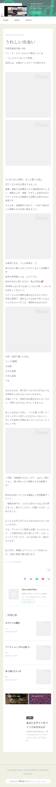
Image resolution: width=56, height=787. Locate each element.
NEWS (17, 20)
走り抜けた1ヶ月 (13, 671)
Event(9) (18, 562)
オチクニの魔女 (12, 623)
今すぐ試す (36, 12)
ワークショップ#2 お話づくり (19, 647)
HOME (5, 20)
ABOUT (29, 20)
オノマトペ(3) (10, 562)
